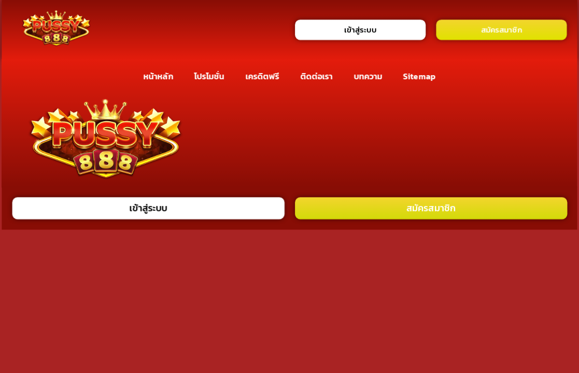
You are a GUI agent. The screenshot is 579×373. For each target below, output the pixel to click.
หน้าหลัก (158, 76)
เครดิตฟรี (262, 76)
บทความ (368, 76)
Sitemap (419, 76)
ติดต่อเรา (316, 76)
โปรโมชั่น (209, 76)
